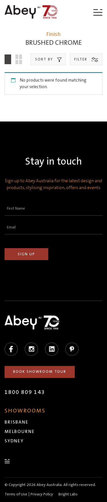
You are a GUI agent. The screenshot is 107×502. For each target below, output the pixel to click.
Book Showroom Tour (39, 372)
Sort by (48, 59)
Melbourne (20, 431)
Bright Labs (68, 494)
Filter (86, 59)
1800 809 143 (25, 392)
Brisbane (17, 422)
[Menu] (97, 12)
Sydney (14, 441)
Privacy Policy (42, 494)
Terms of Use (16, 494)
